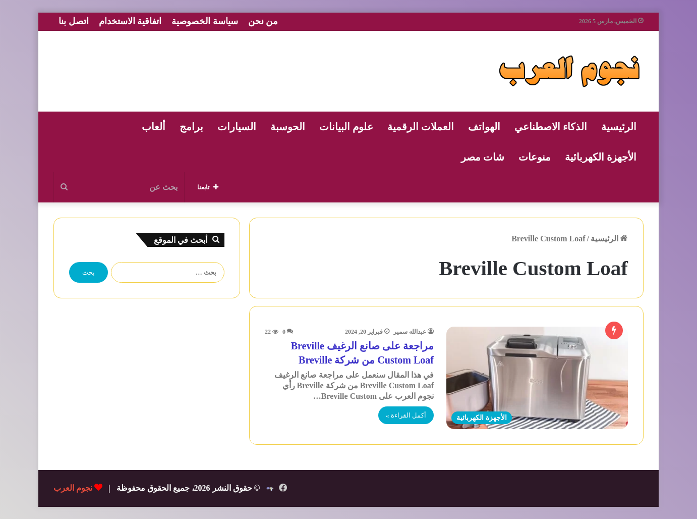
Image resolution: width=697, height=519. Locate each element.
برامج (191, 126)
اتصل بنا (74, 21)
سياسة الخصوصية (204, 21)
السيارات (236, 126)
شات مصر (482, 157)
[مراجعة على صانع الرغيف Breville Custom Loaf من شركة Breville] (537, 378)
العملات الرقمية (420, 126)
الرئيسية (618, 126)
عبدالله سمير (409, 331)
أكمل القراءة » (406, 415)
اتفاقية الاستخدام (130, 21)
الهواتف (484, 126)
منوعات (534, 157)
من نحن (263, 21)
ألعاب (153, 126)
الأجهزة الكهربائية (600, 157)
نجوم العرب (72, 488)
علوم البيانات (346, 126)
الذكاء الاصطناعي (550, 126)
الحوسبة (287, 126)
